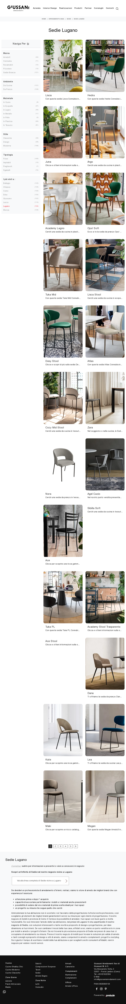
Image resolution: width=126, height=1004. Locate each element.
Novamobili (8, 65)
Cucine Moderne (12, 970)
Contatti (110, 8)
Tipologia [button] (8, 155)
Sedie (69, 19)
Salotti (38, 964)
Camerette (70, 967)
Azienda (37, 8)
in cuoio (6, 102)
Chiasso (6, 187)
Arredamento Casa (56, 19)
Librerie (8, 981)
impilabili (7, 163)
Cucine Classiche (12, 973)
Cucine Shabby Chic (14, 967)
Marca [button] (6, 53)
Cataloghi (98, 8)
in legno (7, 110)
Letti (37, 984)
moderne (7, 146)
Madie (8, 987)
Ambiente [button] (8, 82)
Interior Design (50, 8)
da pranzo (7, 89)
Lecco (6, 202)
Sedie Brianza (9, 72)
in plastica (7, 121)
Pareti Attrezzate (13, 984)
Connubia (7, 61)
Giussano (7, 199)
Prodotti (78, 8)
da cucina (7, 86)
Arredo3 (6, 57)
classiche (7, 138)
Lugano (6, 206)
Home (44, 19)
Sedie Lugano (79, 19)
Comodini (39, 987)
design (6, 142)
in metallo (7, 114)
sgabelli (6, 170)
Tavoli (37, 970)
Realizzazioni (65, 8)
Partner (88, 8)
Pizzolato (7, 69)
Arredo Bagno (41, 976)
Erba (5, 195)
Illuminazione (70, 975)
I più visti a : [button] (9, 179)
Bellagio (6, 183)
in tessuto (7, 125)
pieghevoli (7, 166)
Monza (6, 210)
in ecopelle (8, 106)
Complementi (71, 978)
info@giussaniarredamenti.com (107, 979)
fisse (5, 159)
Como (5, 191)
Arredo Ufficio (71, 986)
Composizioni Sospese (45, 967)
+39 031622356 (104, 974)
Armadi (68, 964)
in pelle (6, 118)
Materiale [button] (8, 99)
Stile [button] (5, 134)
